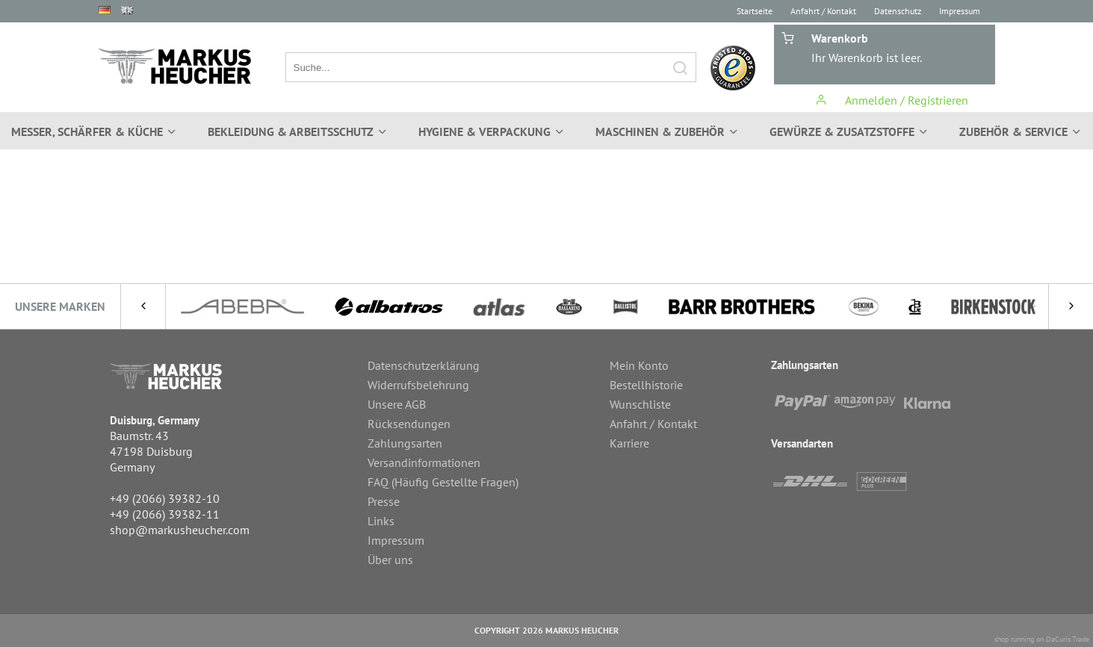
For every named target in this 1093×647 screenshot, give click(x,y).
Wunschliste (640, 404)
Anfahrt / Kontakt (823, 10)
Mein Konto (639, 365)
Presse (384, 501)
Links (381, 521)
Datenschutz (897, 10)
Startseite (754, 10)
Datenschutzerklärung (424, 365)
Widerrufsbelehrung (418, 385)
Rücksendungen (409, 424)
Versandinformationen (424, 462)
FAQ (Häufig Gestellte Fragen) (443, 482)
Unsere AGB (397, 404)
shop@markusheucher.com (180, 529)
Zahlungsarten (405, 443)
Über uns (390, 560)
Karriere (629, 443)
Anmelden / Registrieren (891, 100)
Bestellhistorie (646, 385)
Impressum (959, 10)
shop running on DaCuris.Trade (1041, 639)
